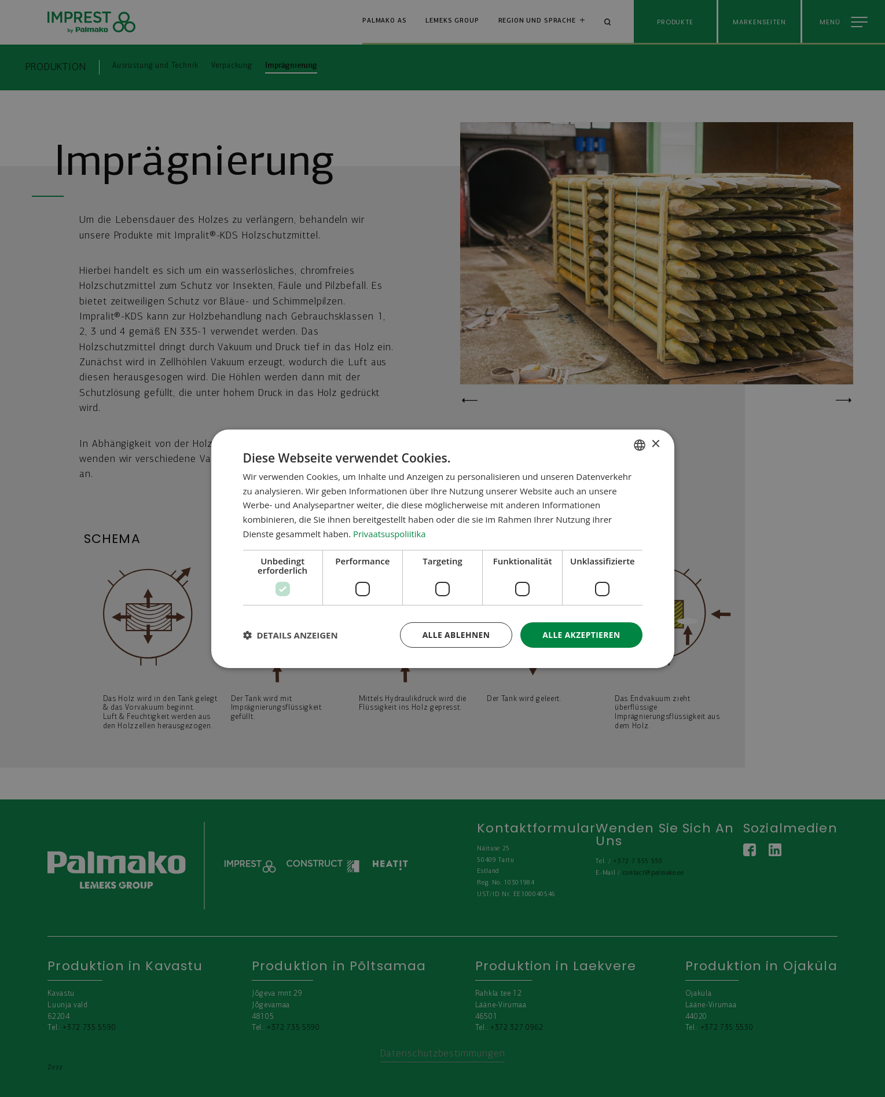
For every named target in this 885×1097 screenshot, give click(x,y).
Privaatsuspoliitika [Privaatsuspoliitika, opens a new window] (390, 533)
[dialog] (442, 548)
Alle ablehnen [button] (454, 634)
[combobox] (639, 444)
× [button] (655, 444)
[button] (290, 635)
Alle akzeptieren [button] (580, 634)
